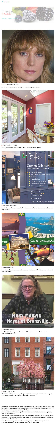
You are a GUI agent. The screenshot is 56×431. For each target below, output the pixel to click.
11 (33, 19)
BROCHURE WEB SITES (10, 205)
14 (38, 19)
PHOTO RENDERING (9, 391)
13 (36, 19)
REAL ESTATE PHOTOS (10, 145)
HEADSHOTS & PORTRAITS (11, 84)
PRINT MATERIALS (8, 267)
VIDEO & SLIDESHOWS (9, 329)
